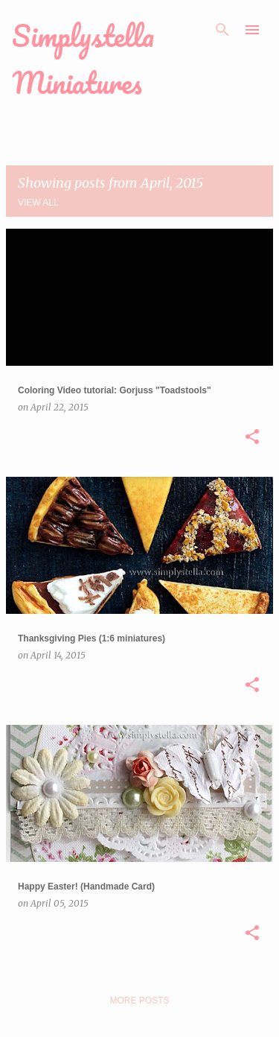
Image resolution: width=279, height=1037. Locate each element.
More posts (139, 1000)
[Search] (222, 30)
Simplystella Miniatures (83, 59)
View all (38, 202)
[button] (252, 437)
